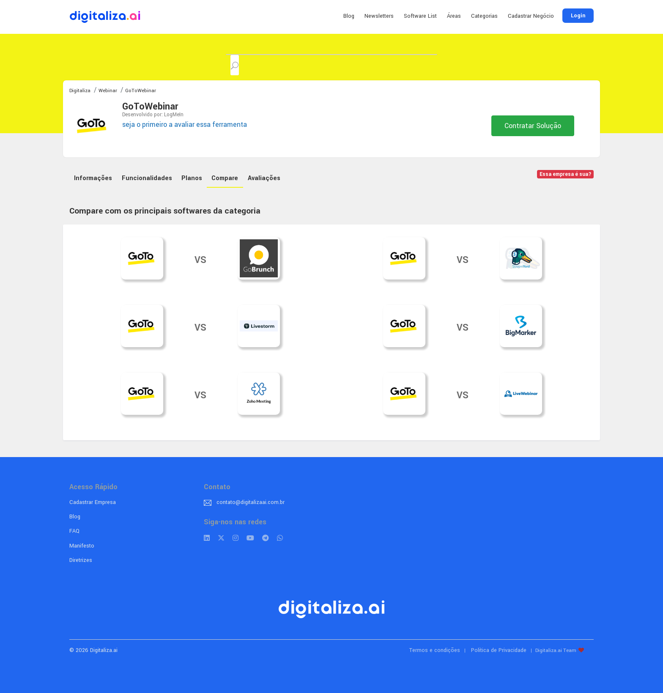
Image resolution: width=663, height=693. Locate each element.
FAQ (74, 531)
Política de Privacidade (498, 650)
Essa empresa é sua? (566, 174)
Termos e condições (434, 650)
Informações (93, 178)
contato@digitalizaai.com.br (250, 502)
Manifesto (81, 546)
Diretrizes (80, 560)
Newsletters (379, 16)
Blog (348, 16)
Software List (420, 16)
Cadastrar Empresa (92, 502)
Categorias (484, 16)
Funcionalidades (147, 178)
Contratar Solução (532, 126)
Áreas (454, 16)
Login (578, 15)
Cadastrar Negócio (531, 16)
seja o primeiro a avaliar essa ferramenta (184, 124)
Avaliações (264, 178)
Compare (224, 178)
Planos (191, 178)
